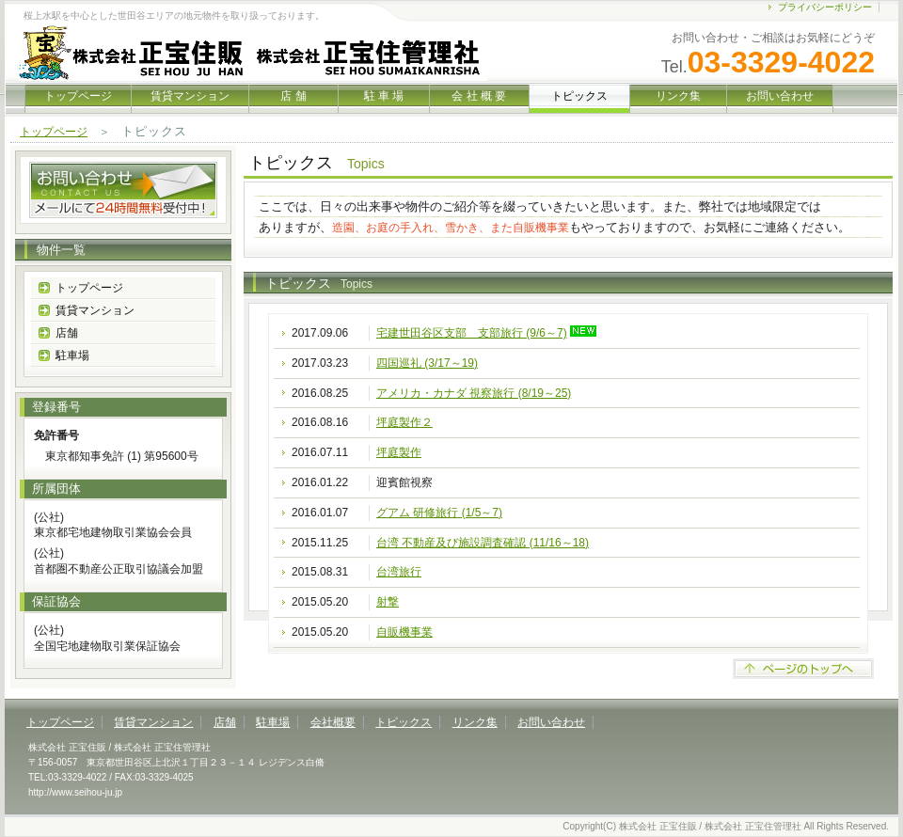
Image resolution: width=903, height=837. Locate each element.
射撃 (387, 601)
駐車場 (72, 355)
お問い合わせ (780, 96)
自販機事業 (404, 632)
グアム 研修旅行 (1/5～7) (439, 512)
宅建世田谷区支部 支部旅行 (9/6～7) (471, 333)
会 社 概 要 (479, 96)
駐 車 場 (383, 96)
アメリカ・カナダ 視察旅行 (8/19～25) (473, 393)
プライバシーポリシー (825, 7)
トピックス (403, 722)
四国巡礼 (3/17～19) (427, 363)
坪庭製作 (398, 452)
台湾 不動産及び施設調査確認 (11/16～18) (482, 542)
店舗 (66, 333)
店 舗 (293, 96)
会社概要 (333, 722)
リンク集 (677, 96)
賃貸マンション (190, 96)
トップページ (78, 96)
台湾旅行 (398, 571)
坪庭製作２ (404, 422)
